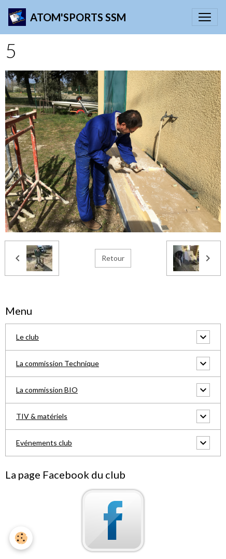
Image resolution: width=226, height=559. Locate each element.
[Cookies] (21, 538)
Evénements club (44, 442)
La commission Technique (57, 363)
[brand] (67, 17)
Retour (113, 258)
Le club (27, 336)
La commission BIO (47, 389)
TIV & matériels (41, 416)
